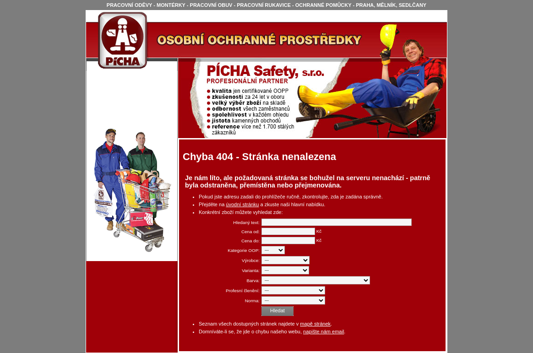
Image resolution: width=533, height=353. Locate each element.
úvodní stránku (242, 204)
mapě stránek (315, 323)
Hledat (277, 310)
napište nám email (323, 331)
